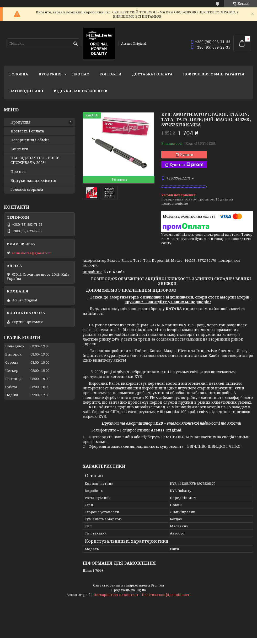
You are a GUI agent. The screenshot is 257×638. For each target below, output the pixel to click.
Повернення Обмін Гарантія (213, 74)
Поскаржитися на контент (116, 595)
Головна (18, 74)
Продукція (50, 74)
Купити (186, 154)
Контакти (110, 74)
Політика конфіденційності (166, 595)
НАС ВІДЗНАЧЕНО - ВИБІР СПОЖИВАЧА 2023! (34, 160)
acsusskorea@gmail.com (31, 253)
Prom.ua (157, 585)
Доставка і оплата (152, 74)
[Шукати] (75, 43)
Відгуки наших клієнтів (80, 91)
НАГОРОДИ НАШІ (26, 91)
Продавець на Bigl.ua (128, 590)
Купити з (187, 164)
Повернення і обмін (29, 140)
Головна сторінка (26, 189)
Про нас (80, 74)
